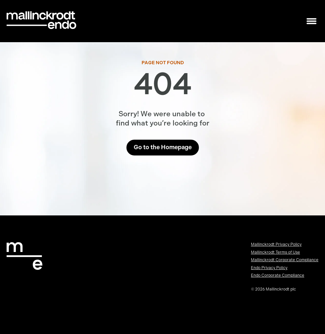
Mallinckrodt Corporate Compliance (284, 260)
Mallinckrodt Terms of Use (275, 252)
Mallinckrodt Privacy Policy (276, 244)
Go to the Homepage (163, 147)
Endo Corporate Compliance (277, 275)
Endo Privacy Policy (269, 267)
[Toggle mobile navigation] (311, 21)
